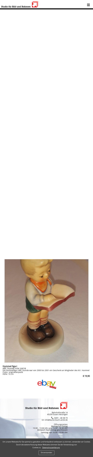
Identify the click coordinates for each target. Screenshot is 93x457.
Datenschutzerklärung (51, 448)
